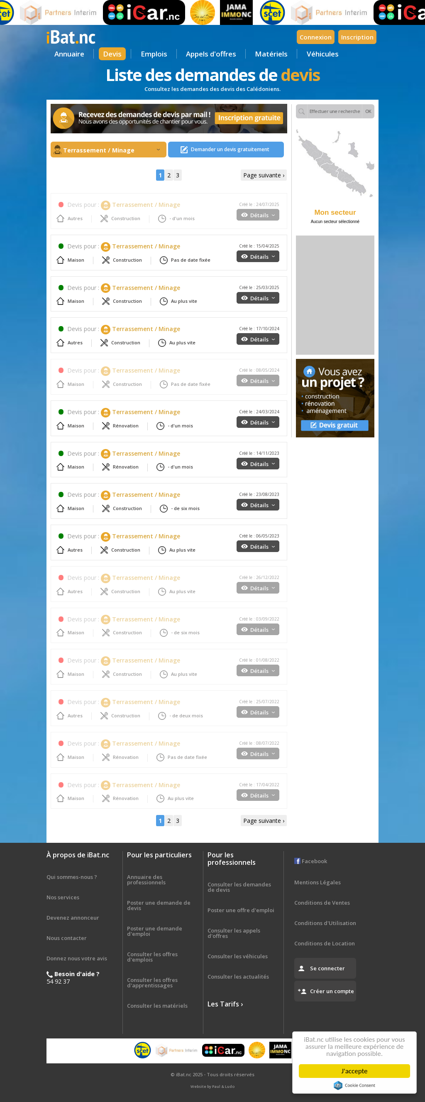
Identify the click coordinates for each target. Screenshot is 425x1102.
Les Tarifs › (225, 1004)
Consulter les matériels (157, 1005)
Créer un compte (332, 991)
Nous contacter (66, 938)
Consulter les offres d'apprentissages (152, 982)
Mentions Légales (317, 882)
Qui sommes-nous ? (71, 877)
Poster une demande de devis (159, 905)
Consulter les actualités (238, 976)
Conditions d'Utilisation (325, 923)
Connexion (316, 37)
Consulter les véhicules (238, 956)
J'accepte (356, 1071)
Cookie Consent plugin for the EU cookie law (356, 1085)
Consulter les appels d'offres (234, 933)
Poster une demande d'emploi (154, 931)
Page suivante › (263, 175)
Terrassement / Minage (111, 150)
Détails (262, 215)
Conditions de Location (324, 943)
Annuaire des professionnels (146, 879)
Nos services (62, 897)
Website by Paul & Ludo (212, 1086)
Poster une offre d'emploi (241, 910)
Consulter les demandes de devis (239, 887)
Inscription (357, 37)
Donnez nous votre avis (76, 958)
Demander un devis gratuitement (230, 149)
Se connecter (327, 968)
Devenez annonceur (72, 917)
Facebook (310, 861)
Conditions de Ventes (322, 902)
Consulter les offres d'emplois (152, 956)
